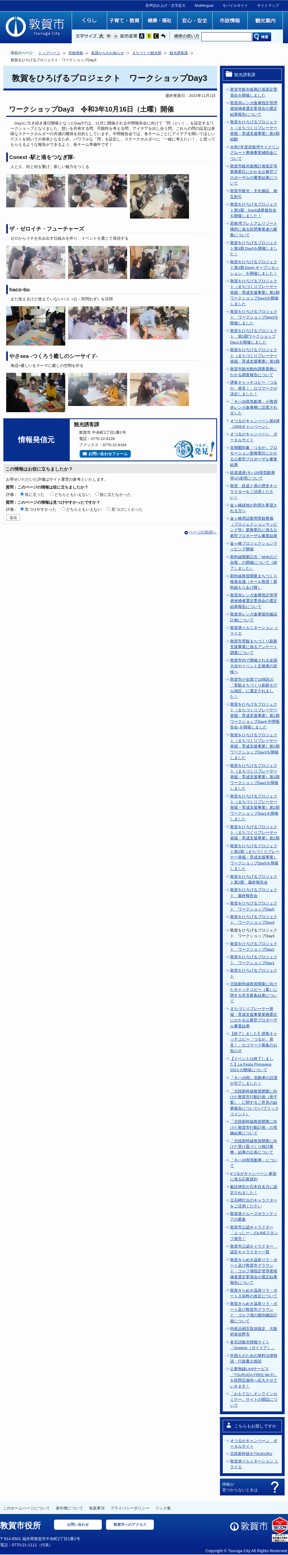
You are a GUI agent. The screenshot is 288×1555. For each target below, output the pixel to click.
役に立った (34, 494)
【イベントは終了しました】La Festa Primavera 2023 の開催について (251, 1064)
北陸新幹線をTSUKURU (251, 1454)
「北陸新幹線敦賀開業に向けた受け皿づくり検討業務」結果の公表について (253, 1147)
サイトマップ (268, 5)
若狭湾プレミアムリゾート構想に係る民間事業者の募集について (253, 229)
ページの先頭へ (203, 532)
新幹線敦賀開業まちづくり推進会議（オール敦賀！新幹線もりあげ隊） (253, 582)
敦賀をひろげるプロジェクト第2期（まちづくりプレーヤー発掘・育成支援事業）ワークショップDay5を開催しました (255, 857)
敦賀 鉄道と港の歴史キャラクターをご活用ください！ (253, 492)
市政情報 (75, 53)
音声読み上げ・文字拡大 (165, 5)
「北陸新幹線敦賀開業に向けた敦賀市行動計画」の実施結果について (253, 1127)
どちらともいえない (72, 494)
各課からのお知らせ (107, 53)
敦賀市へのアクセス (130, 1524)
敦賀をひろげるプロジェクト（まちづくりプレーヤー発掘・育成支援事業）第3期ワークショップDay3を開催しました (255, 292)
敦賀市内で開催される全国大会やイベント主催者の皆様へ (253, 666)
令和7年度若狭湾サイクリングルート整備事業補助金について (255, 153)
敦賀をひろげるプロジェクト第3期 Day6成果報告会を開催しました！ (253, 210)
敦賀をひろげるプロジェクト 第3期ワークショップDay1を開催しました (253, 336)
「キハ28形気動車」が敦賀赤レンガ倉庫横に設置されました (254, 407)
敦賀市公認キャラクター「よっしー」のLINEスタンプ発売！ (254, 1233)
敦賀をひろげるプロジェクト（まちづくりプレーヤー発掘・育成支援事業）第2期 (255, 833)
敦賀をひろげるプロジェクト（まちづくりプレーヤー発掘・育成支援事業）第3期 (255, 356)
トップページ (49, 53)
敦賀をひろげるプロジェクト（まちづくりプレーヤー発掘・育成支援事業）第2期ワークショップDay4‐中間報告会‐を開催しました (255, 716)
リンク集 (163, 1508)
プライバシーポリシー (130, 1508)
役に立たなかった (115, 494)
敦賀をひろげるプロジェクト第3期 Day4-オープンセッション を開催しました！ (254, 268)
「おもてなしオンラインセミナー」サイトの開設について (253, 1400)
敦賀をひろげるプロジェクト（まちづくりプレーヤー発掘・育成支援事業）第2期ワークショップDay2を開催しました (255, 777)
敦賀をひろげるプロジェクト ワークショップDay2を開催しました (254, 317)
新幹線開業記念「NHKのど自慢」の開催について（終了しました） (254, 563)
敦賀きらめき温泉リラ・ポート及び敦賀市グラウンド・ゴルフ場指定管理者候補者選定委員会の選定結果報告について (253, 1271)
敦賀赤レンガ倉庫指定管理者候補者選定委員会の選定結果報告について (253, 109)
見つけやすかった (40, 509)
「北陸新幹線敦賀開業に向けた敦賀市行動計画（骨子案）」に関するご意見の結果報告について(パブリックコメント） (254, 1102)
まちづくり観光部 (146, 53)
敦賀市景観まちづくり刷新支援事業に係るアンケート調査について (253, 647)
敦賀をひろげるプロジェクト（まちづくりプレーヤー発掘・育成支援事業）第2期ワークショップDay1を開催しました (255, 807)
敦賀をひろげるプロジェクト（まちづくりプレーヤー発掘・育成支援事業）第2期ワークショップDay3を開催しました (255, 746)
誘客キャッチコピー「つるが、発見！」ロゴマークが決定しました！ (253, 388)
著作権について (69, 1508)
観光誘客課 (179, 53)
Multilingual (204, 5)
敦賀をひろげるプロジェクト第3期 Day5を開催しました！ (254, 248)
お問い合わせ (78, 1524)
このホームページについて (26, 1508)
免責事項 (97, 1508)
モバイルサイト (235, 5)
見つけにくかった (127, 509)
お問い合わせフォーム (108, 454)
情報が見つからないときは (240, 1487)
